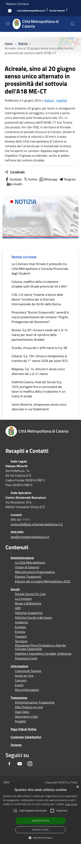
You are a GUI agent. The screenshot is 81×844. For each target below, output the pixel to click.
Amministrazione (22, 557)
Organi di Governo (27, 567)
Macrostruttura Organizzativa (35, 572)
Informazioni (19, 666)
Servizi (15, 589)
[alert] (40, 814)
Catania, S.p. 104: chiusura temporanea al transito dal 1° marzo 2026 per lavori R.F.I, (40, 358)
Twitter (30, 179)
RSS (6, 782)
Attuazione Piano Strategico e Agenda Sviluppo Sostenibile (40, 647)
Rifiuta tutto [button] (40, 829)
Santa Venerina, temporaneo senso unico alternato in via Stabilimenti (39, 406)
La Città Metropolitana (30, 562)
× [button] (77, 787)
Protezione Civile (26, 658)
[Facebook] (9, 764)
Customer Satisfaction (26, 737)
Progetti (20, 721)
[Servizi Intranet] (57, 11)
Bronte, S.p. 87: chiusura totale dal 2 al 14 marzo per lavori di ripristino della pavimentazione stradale (40, 335)
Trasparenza (19, 697)
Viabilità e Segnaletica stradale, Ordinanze (43, 653)
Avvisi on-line (24, 675)
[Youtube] (20, 764)
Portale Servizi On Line (30, 594)
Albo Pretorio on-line (29, 707)
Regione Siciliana (17, 3)
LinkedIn (14, 184)
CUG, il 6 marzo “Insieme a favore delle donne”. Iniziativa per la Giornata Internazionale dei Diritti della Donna (37, 299)
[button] (32, 811)
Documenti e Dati (26, 716)
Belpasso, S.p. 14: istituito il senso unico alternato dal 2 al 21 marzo (38, 371)
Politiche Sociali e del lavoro (33, 617)
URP (18, 608)
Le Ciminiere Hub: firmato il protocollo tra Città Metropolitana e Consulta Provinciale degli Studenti (40, 269)
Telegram (67, 179)
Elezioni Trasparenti (28, 576)
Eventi (19, 685)
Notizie (23, 43)
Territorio (21, 641)
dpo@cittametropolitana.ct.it (30, 536)
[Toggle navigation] (8, 23)
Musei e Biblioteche (28, 603)
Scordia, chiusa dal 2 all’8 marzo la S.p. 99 (39, 347)
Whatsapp (48, 179)
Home (9, 43)
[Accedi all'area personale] (10, 10)
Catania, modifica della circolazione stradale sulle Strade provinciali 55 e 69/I (39, 284)
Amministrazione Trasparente (34, 702)
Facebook (13, 179)
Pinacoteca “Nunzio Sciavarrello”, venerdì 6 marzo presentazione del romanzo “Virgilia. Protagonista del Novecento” (40, 317)
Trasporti (21, 636)
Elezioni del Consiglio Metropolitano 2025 (42, 581)
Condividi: (15, 172)
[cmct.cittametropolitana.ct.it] (31, 11)
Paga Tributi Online (23, 729)
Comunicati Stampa (28, 671)
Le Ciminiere (23, 598)
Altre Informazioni (27, 689)
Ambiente (21, 622)
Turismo (16, 744)
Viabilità (61, 100)
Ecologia (20, 627)
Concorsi (20, 680)
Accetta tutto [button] (40, 820)
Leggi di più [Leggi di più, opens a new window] (71, 804)
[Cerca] (72, 24)
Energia (20, 631)
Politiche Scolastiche (28, 613)
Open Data (22, 712)
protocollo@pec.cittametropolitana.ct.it (37, 524)
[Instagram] (30, 764)
